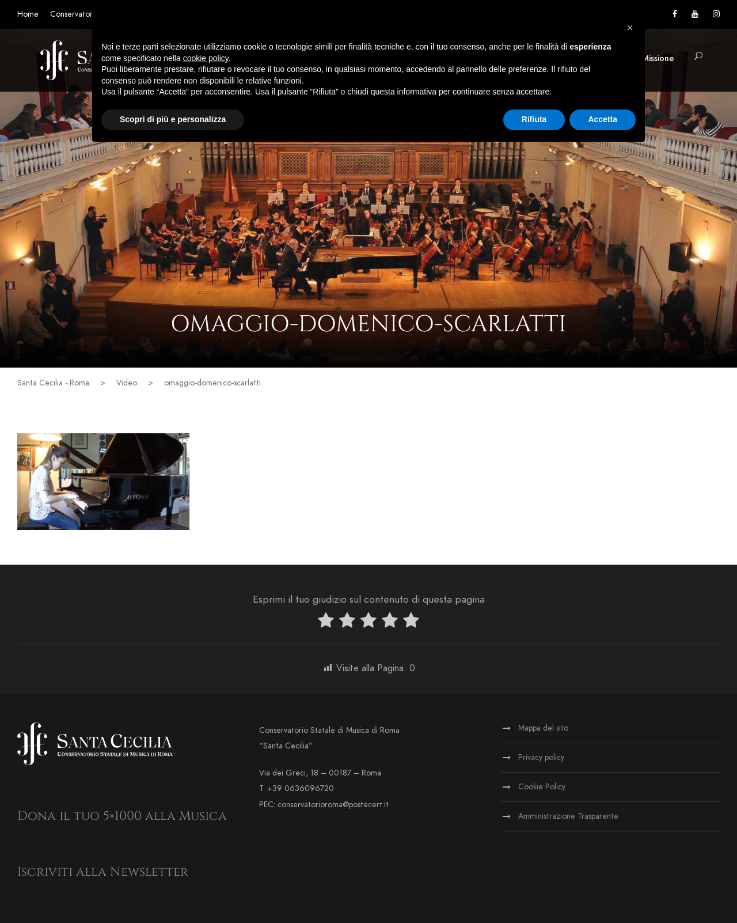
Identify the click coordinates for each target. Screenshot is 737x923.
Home (28, 14)
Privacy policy (541, 757)
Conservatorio (74, 14)
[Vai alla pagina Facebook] (675, 14)
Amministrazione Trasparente (568, 816)
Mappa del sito (543, 727)
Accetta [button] (602, 119)
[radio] (326, 622)
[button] (698, 57)
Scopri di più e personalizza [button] (173, 119)
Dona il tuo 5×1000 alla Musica (122, 816)
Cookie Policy (541, 786)
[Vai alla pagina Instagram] (716, 14)
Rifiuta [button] (534, 119)
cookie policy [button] (206, 58)
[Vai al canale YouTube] (695, 14)
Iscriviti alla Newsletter (102, 872)
